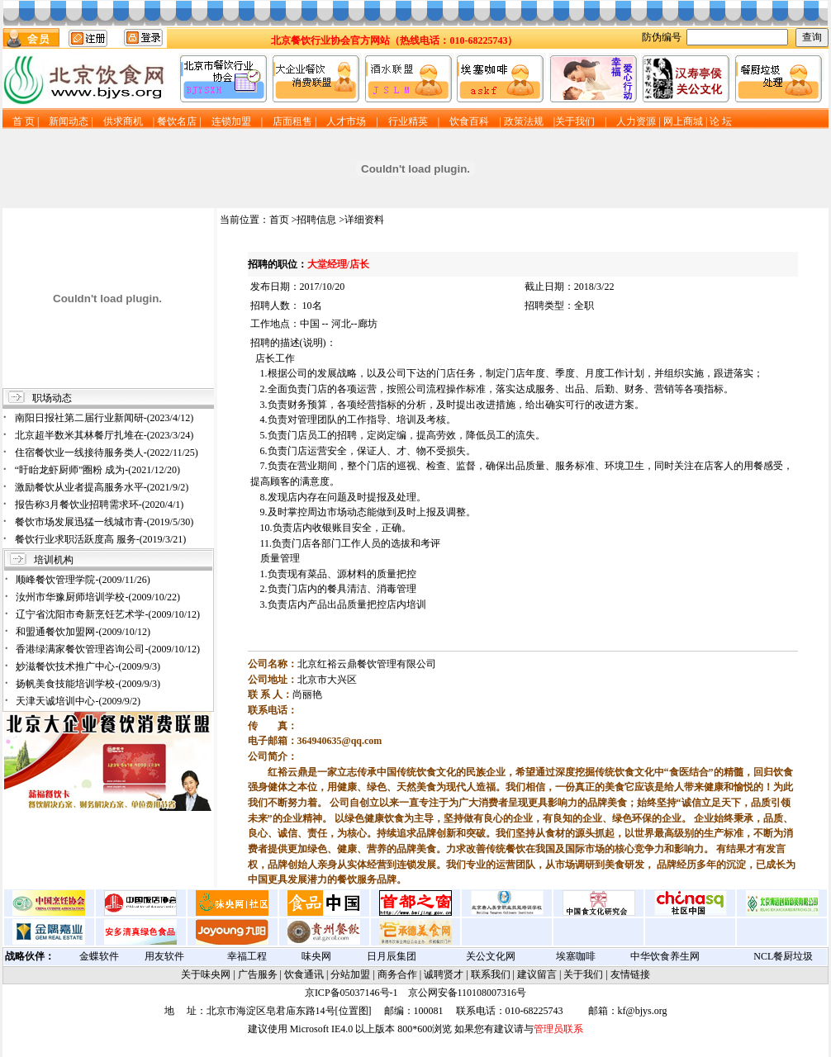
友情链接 (630, 974)
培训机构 (54, 560)
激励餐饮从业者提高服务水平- (102, 487)
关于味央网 (205, 974)
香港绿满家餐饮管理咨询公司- (108, 649)
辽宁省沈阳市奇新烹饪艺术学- (108, 614)
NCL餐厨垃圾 (783, 956)
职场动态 (52, 398)
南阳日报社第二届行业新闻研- (104, 418)
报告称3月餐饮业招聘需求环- (99, 504)
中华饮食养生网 (665, 956)
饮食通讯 (304, 974)
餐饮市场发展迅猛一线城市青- (104, 522)
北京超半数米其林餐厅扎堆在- (104, 435)
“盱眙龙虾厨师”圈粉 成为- (97, 470)
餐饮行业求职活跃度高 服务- (101, 539)
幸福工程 (247, 956)
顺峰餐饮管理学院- (83, 579)
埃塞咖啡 (576, 956)
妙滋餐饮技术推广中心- (88, 666)
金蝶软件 (99, 956)
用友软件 (164, 956)
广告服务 (258, 974)
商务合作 (397, 974)
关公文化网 (490, 956)
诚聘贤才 (443, 974)
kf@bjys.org (642, 1011)
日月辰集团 (391, 956)
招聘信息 (316, 219)
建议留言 (537, 974)
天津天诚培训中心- (78, 701)
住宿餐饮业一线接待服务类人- (106, 452)
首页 (279, 219)
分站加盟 (350, 974)
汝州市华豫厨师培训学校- (98, 597)
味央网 (316, 956)
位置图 (353, 1011)
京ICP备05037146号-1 (351, 992)
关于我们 (583, 974)
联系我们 (490, 974)
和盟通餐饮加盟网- (83, 632)
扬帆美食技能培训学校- (88, 684)
